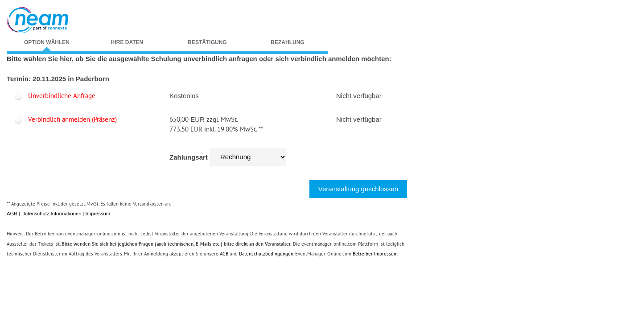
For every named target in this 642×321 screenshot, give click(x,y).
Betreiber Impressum (375, 254)
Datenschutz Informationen (51, 213)
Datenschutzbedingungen (266, 254)
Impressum (98, 213)
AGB (12, 213)
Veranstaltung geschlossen (358, 189)
